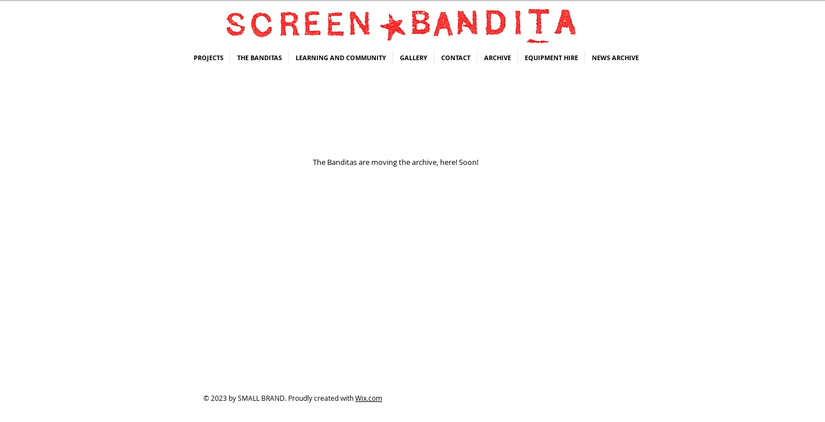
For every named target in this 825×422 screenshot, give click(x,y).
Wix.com (368, 398)
